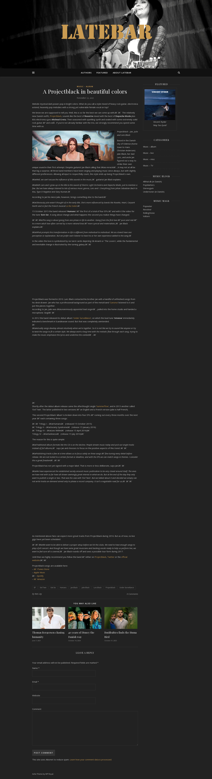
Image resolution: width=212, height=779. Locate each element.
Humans (63, 587)
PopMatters (149, 185)
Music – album (149, 146)
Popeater (147, 206)
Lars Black (97, 587)
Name (35, 668)
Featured (102, 72)
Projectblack (55, 116)
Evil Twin (43, 587)
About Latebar (122, 72)
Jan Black (74, 587)
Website (36, 695)
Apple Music (39, 572)
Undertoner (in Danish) (153, 191)
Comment (36, 709)
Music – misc (149, 159)
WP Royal (49, 774)
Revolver (147, 209)
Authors (86, 72)
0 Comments (132, 594)
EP (35, 587)
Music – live (148, 153)
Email (35, 681)
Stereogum (148, 188)
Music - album (85, 86)
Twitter (110, 557)
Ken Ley (38, 594)
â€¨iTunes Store (41, 569)
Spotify (40, 575)
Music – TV (148, 165)
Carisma (114, 302)
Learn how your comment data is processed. (91, 759)
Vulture (146, 216)
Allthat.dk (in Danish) (152, 181)
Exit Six (53, 587)
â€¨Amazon (39, 579)
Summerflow (102, 406)
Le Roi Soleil (71, 206)
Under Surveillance (82, 318)
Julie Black (85, 587)
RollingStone (149, 213)
